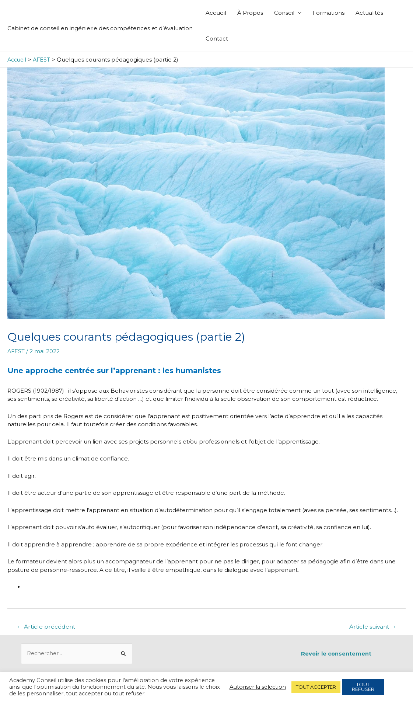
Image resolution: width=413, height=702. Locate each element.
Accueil (216, 12)
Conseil (284, 12)
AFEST (16, 351)
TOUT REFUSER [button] (363, 686)
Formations (328, 12)
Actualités (369, 12)
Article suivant (371, 626)
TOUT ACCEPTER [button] (316, 687)
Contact (217, 38)
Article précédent (47, 626)
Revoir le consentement (336, 653)
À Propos (250, 12)
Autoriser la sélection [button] (258, 687)
